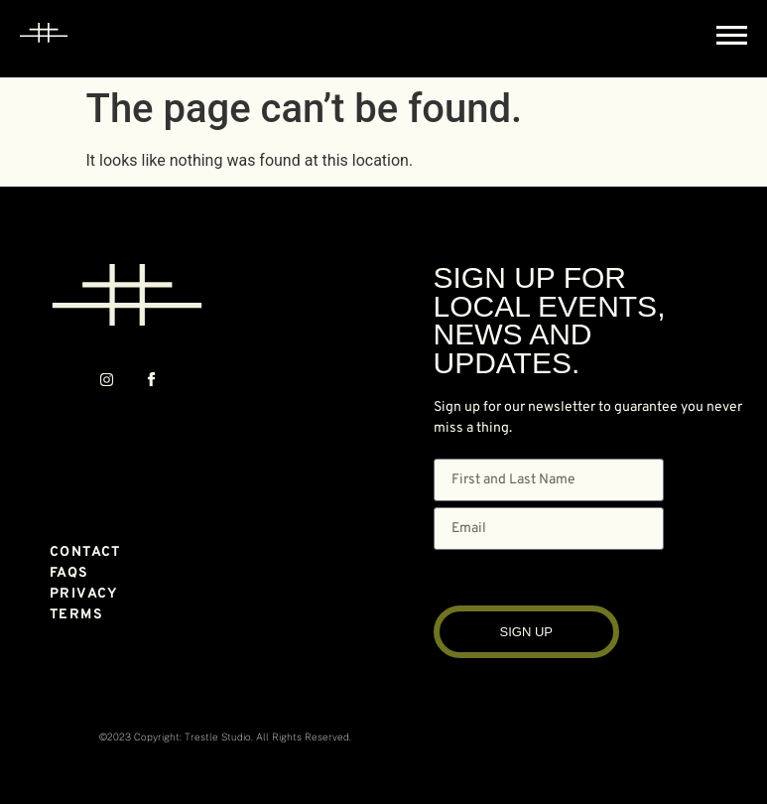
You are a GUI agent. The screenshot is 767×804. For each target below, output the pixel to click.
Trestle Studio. (219, 736)
